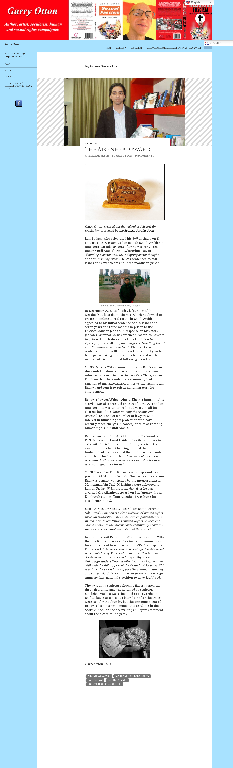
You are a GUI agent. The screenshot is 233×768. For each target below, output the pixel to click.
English (213, 43)
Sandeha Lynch (117, 680)
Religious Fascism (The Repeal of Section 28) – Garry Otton (174, 48)
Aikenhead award (99, 676)
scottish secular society (105, 684)
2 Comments (145, 156)
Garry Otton (12, 44)
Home (108, 48)
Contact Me (136, 48)
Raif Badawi (95, 680)
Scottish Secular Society (140, 230)
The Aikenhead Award (117, 149)
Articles (120, 48)
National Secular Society (132, 676)
